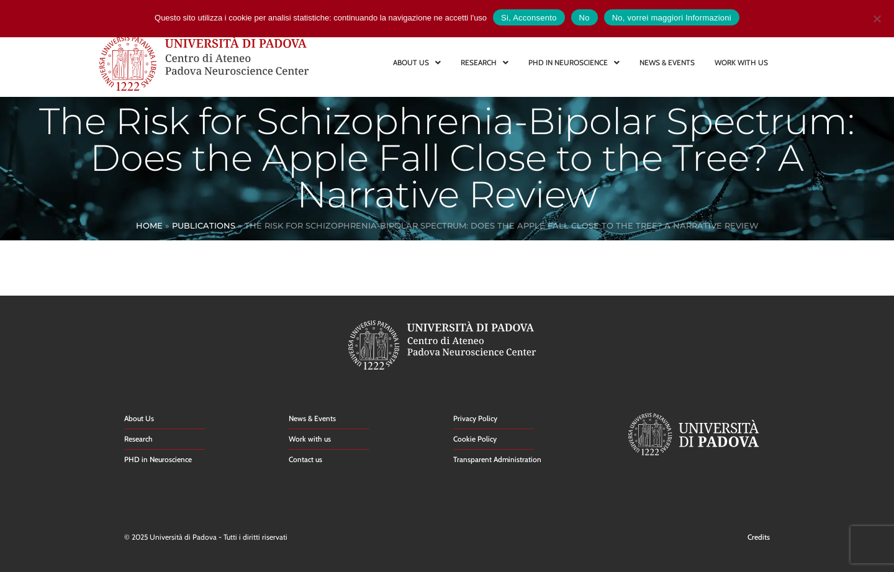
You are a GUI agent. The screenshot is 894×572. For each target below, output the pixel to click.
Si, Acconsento (529, 17)
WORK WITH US (741, 62)
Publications (203, 225)
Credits (758, 537)
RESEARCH (484, 62)
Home (149, 225)
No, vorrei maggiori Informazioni (671, 17)
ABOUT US (417, 62)
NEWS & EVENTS (667, 62)
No (584, 17)
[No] (877, 17)
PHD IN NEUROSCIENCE (574, 62)
